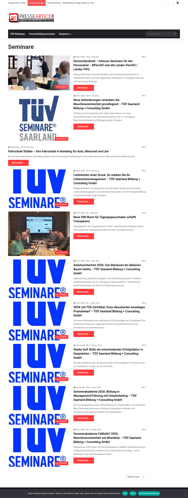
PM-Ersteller (80, 57)
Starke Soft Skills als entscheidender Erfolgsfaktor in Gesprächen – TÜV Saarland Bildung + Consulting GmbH (108, 353)
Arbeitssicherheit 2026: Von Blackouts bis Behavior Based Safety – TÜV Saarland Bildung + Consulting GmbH (107, 269)
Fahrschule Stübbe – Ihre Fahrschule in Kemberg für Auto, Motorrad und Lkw (58, 151)
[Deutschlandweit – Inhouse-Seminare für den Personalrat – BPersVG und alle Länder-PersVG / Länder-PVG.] (39, 72)
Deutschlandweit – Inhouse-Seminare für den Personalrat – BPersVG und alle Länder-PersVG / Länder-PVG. (105, 65)
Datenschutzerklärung (149, 493)
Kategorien (64, 34)
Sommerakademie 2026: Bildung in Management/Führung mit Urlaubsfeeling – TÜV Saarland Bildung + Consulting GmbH (105, 396)
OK (125, 493)
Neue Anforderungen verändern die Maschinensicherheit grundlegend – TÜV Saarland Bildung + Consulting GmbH (106, 104)
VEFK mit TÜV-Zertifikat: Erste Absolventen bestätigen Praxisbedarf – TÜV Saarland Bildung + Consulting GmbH (109, 311)
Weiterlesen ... (83, 88)
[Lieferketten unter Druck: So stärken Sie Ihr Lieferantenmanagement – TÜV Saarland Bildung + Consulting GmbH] (39, 188)
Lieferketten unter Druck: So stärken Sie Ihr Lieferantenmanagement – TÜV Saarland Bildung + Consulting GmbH (106, 179)
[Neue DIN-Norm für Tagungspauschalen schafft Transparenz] (39, 233)
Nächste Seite (135, 477)
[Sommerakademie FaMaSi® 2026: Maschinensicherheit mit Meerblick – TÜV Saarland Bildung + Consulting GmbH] (39, 447)
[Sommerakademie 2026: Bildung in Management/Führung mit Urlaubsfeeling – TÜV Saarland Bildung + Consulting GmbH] (39, 405)
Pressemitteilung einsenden (42, 34)
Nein (133, 493)
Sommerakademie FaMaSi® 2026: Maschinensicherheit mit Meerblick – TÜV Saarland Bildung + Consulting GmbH (107, 438)
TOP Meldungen (17, 34)
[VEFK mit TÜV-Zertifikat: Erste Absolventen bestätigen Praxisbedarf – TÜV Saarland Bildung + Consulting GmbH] (39, 321)
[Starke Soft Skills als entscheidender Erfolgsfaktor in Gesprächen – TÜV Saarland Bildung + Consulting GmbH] (39, 363)
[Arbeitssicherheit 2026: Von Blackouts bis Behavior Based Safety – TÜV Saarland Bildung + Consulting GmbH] (39, 278)
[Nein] (184, 493)
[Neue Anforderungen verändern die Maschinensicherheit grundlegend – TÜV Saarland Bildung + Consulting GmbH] (39, 118)
